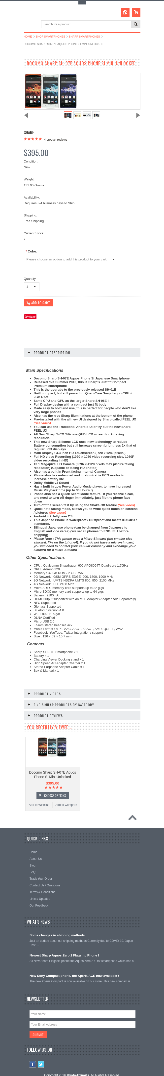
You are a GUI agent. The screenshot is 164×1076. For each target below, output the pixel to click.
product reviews (55, 139)
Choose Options (55, 785)
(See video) (126, 505)
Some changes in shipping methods (57, 925)
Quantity (30, 279)
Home (28, 36)
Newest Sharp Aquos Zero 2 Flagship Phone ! (64, 946)
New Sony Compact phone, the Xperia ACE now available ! (74, 966)
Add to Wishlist (38, 795)
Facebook (33, 1055)
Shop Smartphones (50, 36)
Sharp (29, 132)
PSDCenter (115, 1070)
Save (32, 316)
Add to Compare (66, 795)
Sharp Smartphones (84, 36)
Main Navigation (28, 24)
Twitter (41, 1055)
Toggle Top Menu (82, 2)
